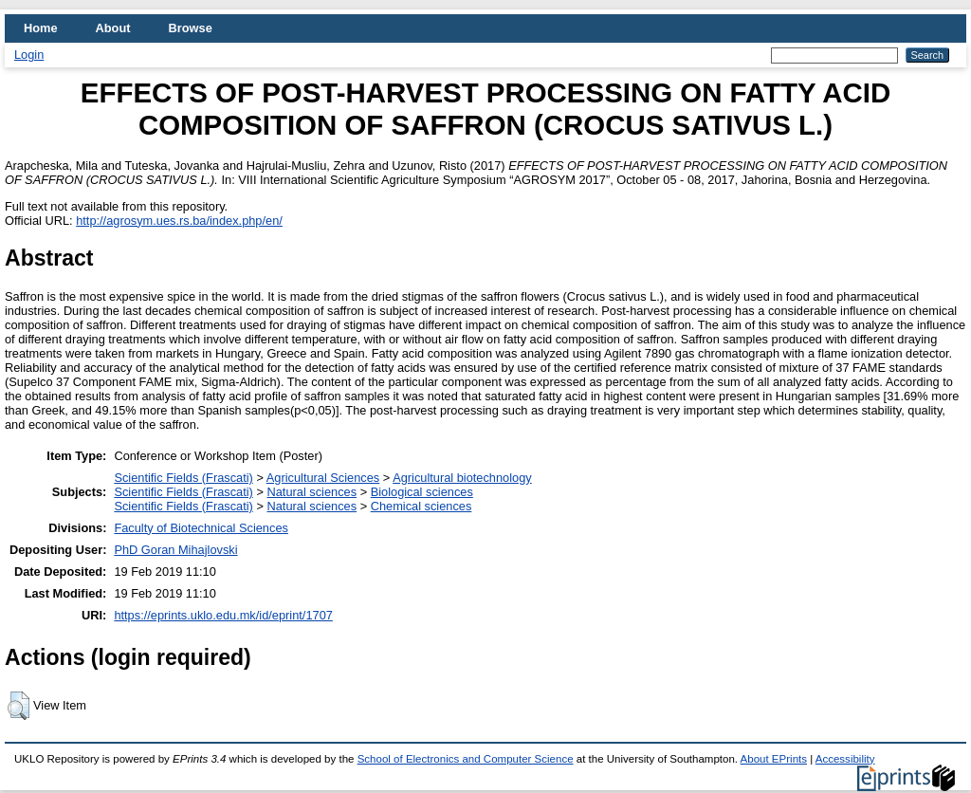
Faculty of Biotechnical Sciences (201, 528)
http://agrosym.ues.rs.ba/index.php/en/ (179, 220)
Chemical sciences (421, 506)
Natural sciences (311, 492)
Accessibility (845, 759)
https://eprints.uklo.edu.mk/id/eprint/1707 (223, 615)
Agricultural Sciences (323, 477)
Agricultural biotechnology (462, 477)
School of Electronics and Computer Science (465, 759)
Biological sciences (422, 492)
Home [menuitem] (41, 28)
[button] (18, 706)
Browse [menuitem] (190, 28)
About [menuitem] (113, 28)
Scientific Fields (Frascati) (183, 477)
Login (29, 54)
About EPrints (774, 759)
